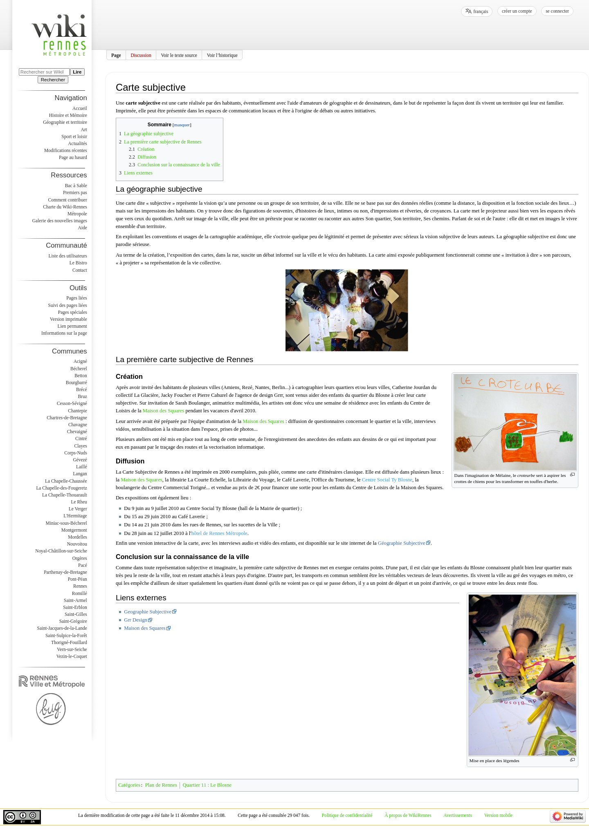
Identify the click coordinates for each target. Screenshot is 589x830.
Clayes (80, 445)
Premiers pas (75, 192)
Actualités (77, 143)
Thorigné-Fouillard (69, 642)
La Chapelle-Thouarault (64, 494)
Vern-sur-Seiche (72, 649)
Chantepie (77, 410)
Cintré (81, 438)
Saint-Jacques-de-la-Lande (62, 628)
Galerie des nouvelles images (59, 220)
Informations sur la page (64, 333)
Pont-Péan (77, 579)
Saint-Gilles (76, 614)
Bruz (82, 396)
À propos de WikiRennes (408, 815)
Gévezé (80, 459)
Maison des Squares (163, 411)
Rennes (80, 586)
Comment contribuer (67, 199)
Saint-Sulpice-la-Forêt (66, 635)
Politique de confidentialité (347, 815)
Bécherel (78, 368)
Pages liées (76, 297)
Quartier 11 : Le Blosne (207, 785)
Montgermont (74, 530)
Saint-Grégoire (73, 621)
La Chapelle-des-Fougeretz (61, 487)
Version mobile (498, 815)
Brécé (81, 389)
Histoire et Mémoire (68, 115)
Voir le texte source (179, 54)
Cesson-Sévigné (72, 403)
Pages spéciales (72, 312)
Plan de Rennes (161, 785)
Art (84, 129)
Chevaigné (77, 431)
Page (116, 54)
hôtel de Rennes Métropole (219, 533)
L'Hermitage (75, 515)
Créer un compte (517, 11)
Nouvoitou (77, 543)
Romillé (79, 593)
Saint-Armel (75, 600)
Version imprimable (68, 319)
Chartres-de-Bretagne (67, 417)
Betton (80, 375)
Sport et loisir (74, 136)
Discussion (140, 54)
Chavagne (77, 424)
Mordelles (77, 537)
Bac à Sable (76, 185)
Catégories (129, 785)
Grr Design (135, 620)
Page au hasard (73, 157)
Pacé (82, 565)
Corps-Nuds (75, 452)
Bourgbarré (76, 382)
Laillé (81, 466)
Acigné (80, 361)
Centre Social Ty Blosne (387, 480)
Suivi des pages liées (67, 305)
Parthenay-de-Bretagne (65, 572)
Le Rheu (79, 501)
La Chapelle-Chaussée (66, 481)
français (480, 11)
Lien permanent (72, 326)
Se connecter (557, 11)
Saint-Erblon (75, 607)
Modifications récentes (65, 150)
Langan (80, 473)
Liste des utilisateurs (68, 255)
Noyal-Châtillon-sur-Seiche (61, 550)
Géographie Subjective (401, 543)
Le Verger (78, 508)
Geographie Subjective (147, 612)
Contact (79, 270)
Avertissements (457, 815)
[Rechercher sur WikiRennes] (44, 72)
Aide (82, 227)
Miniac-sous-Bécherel (66, 523)
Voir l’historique (222, 54)
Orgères (79, 558)
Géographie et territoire (65, 122)
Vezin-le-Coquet (71, 656)
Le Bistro (78, 262)
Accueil (79, 108)
